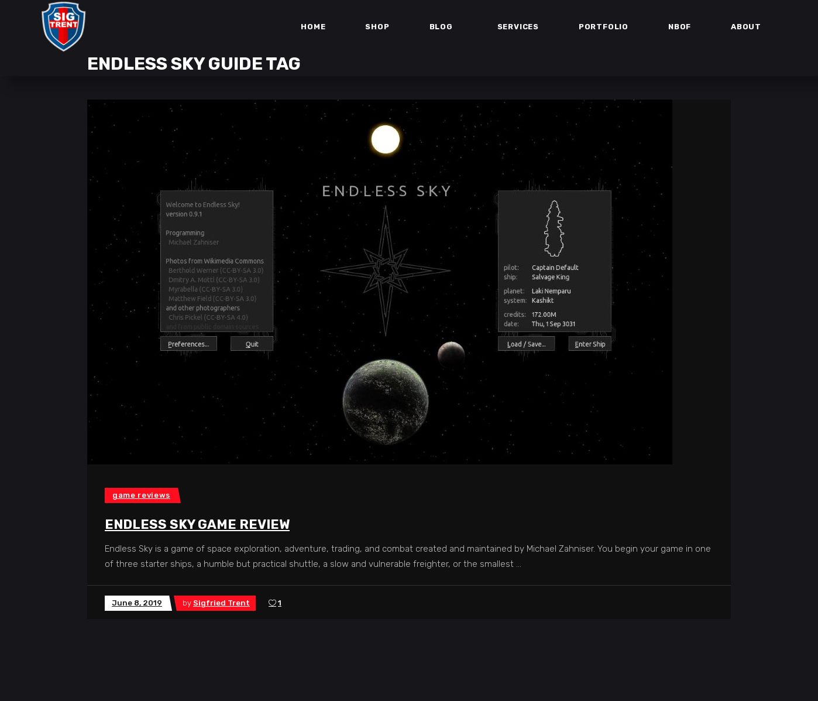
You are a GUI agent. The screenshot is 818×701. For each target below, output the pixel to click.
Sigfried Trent (221, 603)
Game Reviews (141, 495)
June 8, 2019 (137, 603)
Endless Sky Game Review (197, 524)
